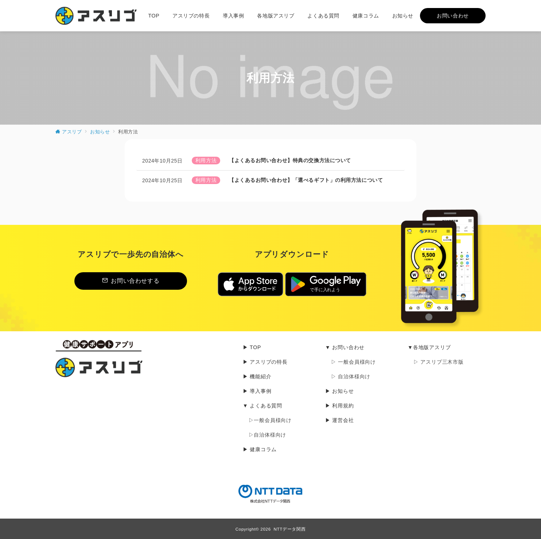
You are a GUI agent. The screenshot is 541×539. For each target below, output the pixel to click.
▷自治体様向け (268, 435)
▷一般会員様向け (270, 420)
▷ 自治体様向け (350, 376)
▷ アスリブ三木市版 (438, 362)
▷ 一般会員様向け (353, 362)
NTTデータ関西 (290, 529)
